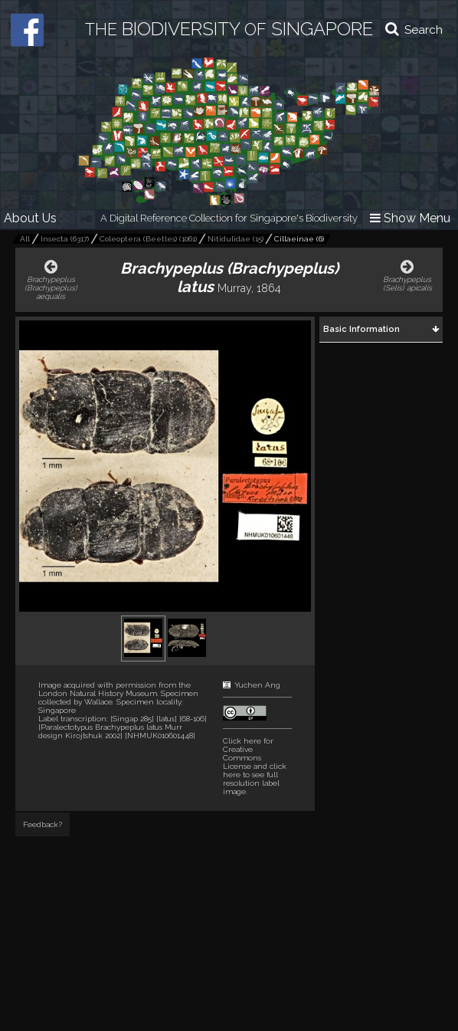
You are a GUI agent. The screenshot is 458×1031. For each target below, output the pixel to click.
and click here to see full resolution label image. (254, 766)
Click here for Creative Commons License (248, 753)
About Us (30, 218)
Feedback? (42, 824)
